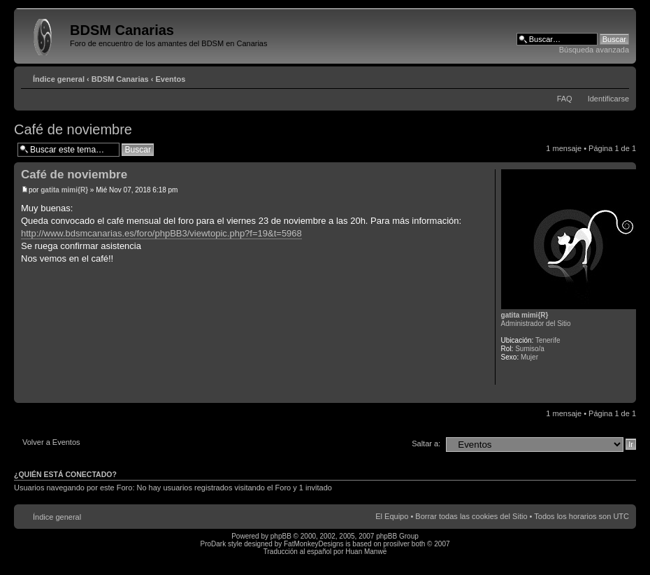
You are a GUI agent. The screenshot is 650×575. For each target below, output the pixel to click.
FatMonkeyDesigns (314, 544)
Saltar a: (426, 443)
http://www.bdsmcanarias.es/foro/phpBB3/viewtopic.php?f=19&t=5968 (161, 233)
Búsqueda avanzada (594, 49)
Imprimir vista (597, 76)
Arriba (625, 395)
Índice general (59, 79)
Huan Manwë (366, 551)
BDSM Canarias (120, 79)
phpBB (280, 536)
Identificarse (608, 98)
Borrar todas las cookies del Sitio (471, 516)
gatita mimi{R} (64, 190)
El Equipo (391, 516)
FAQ (564, 98)
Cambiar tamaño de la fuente (619, 76)
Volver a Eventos (51, 442)
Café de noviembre (73, 129)
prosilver (396, 544)
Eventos (171, 79)
